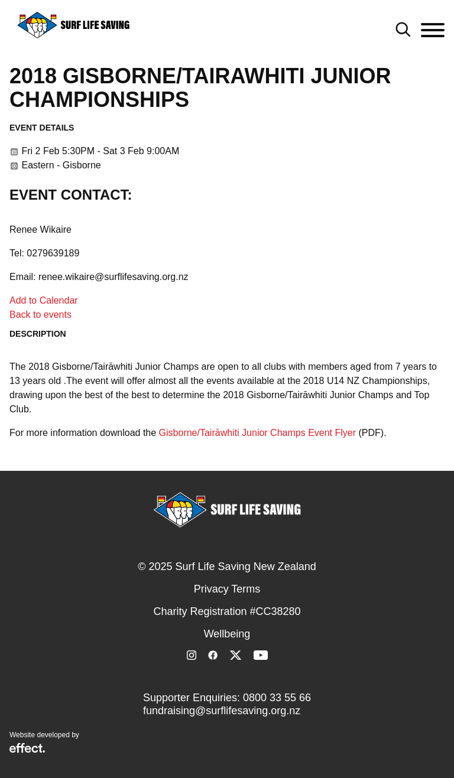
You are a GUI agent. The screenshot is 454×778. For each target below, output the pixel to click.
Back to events (40, 315)
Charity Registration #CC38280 (226, 611)
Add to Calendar (43, 300)
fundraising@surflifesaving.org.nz (221, 711)
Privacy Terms (227, 589)
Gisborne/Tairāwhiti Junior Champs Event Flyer (257, 433)
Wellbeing (227, 634)
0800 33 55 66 (277, 698)
